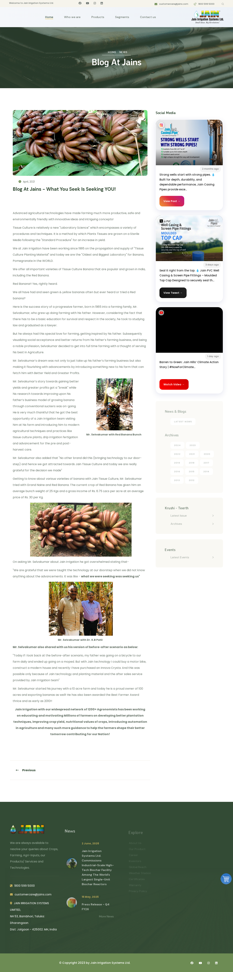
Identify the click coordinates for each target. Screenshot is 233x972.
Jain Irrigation (26, 709)
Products (97, 17)
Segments (122, 17)
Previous (25, 770)
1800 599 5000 (206, 3)
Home (49, 17)
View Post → (171, 201)
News (123, 52)
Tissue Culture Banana (78, 269)
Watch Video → (174, 384)
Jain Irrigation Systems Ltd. (110, 963)
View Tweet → (173, 293)
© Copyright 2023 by (74, 963)
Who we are (72, 17)
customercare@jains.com (173, 3)
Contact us (148, 17)
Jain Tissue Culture (89, 464)
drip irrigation (52, 437)
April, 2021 (27, 181)
